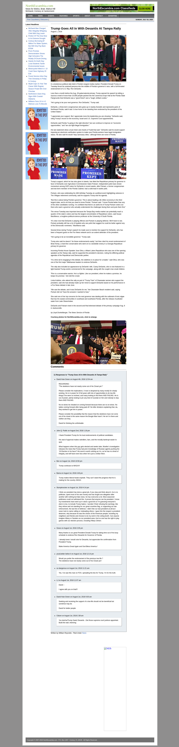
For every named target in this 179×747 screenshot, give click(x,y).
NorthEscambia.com (50, 740)
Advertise (112, 16)
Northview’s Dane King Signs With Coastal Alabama (36, 96)
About (87, 16)
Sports (76, 16)
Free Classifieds (33, 20)
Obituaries (44, 20)
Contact (99, 16)
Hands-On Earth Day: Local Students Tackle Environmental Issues (36, 63)
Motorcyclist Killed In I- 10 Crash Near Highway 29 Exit (38, 71)
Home (30, 16)
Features (63, 16)
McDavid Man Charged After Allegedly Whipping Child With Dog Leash (37, 30)
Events (51, 16)
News (40, 16)
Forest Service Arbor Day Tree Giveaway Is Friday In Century (37, 78)
